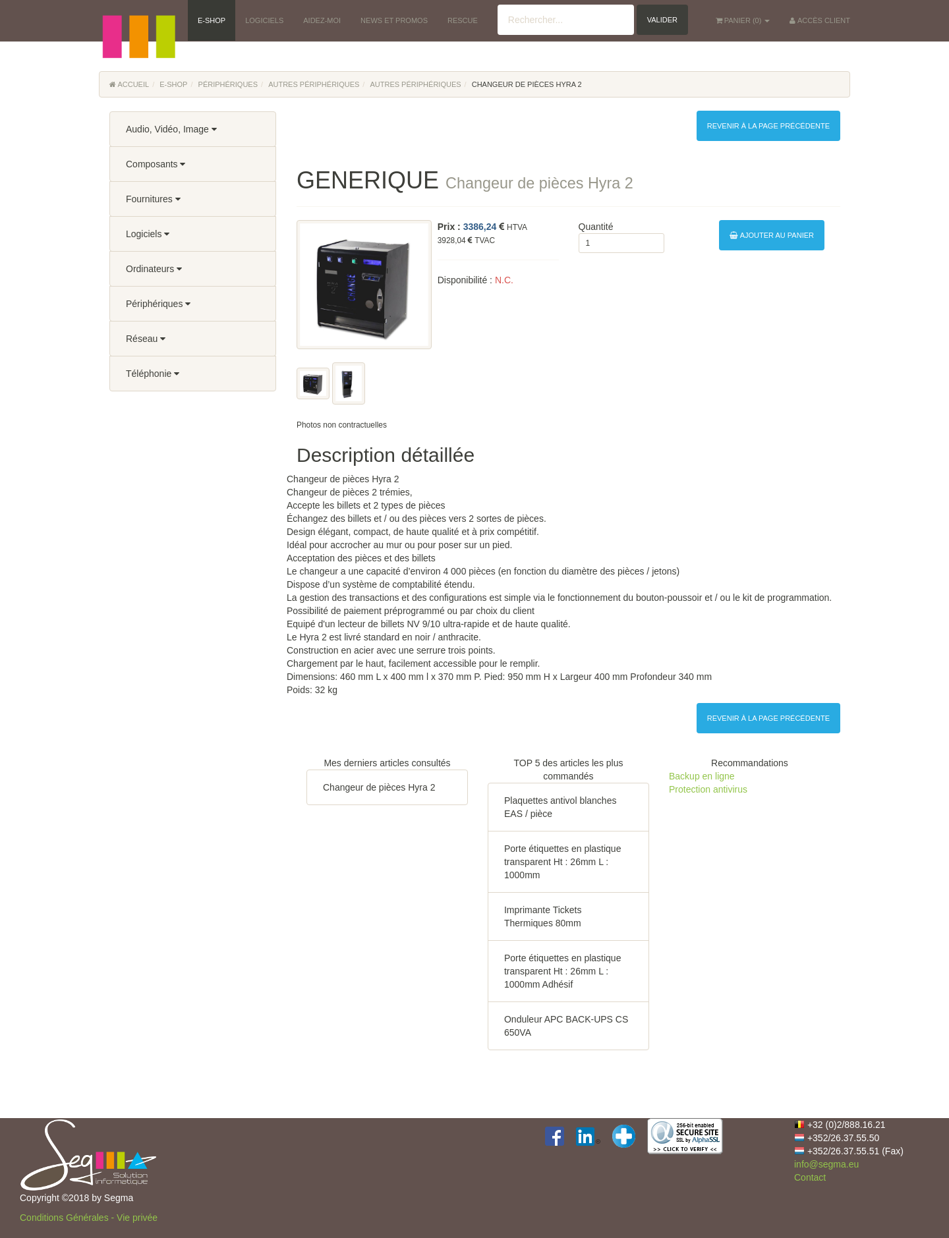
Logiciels (147, 234)
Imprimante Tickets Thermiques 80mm (542, 916)
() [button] (743, 20)
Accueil (129, 84)
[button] (138, 20)
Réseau (145, 338)
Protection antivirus (708, 789)
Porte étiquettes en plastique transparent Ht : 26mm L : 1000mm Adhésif (562, 971)
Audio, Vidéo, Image (171, 129)
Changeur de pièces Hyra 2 (379, 787)
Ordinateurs (154, 269)
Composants (155, 164)
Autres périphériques (313, 84)
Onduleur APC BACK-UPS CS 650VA (566, 1026)
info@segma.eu (826, 1164)
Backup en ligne (702, 776)
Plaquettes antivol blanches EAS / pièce (560, 807)
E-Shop (173, 84)
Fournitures (153, 199)
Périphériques (228, 84)
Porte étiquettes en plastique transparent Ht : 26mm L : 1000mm (562, 861)
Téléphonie (152, 373)
